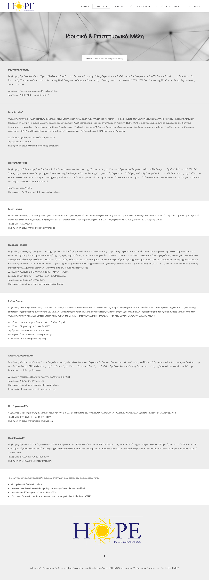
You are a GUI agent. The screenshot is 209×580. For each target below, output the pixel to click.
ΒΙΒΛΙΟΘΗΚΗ (172, 6)
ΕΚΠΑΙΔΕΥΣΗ (121, 6)
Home (89, 58)
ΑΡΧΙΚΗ (85, 6)
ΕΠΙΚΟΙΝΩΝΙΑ (193, 6)
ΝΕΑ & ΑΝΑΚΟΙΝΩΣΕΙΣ (146, 6)
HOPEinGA (101, 6)
